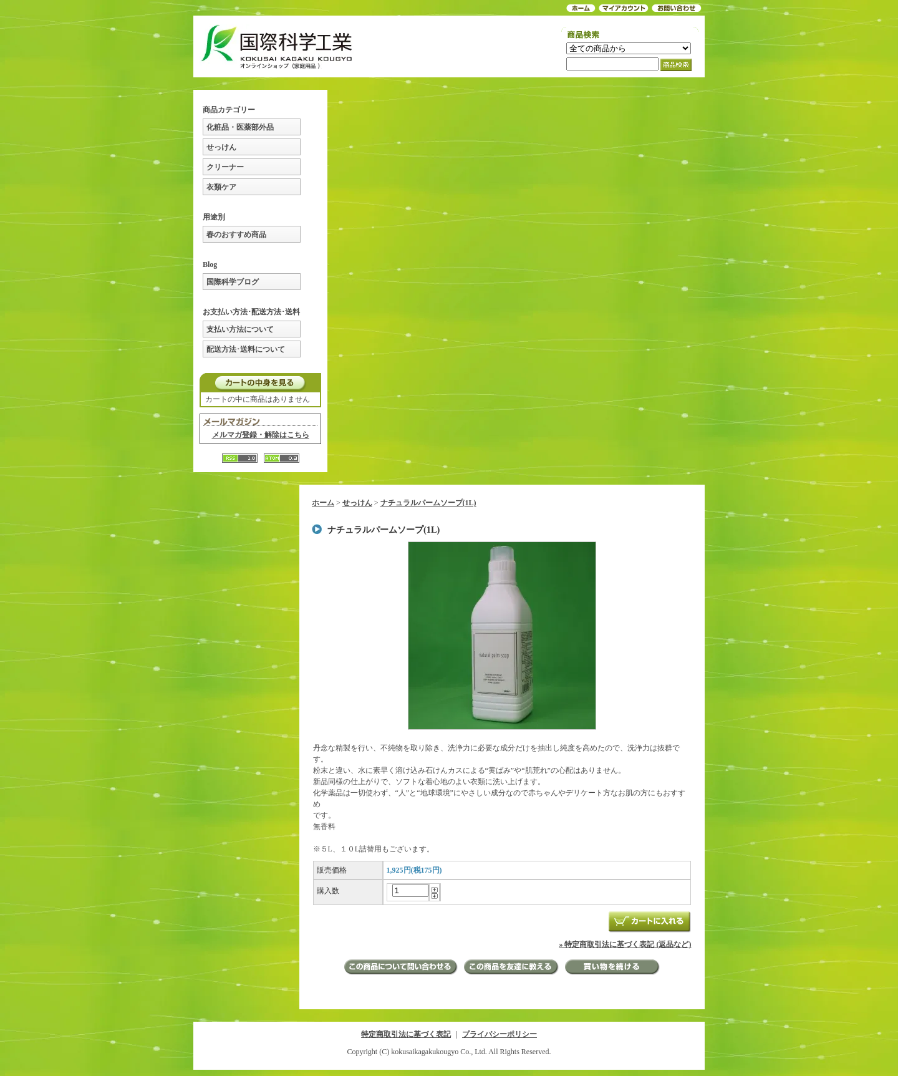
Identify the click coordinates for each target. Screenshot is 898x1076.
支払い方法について (240, 329)
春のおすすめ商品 (236, 234)
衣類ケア (221, 187)
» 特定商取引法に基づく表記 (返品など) (625, 944)
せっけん (221, 147)
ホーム (323, 502)
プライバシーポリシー (499, 1034)
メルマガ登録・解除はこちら (260, 434)
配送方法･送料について (245, 349)
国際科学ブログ (232, 282)
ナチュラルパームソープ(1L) (428, 502)
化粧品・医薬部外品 (240, 127)
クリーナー (225, 167)
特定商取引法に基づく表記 (406, 1034)
